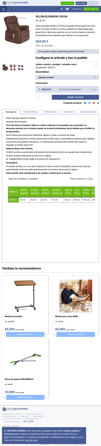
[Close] (83, 430)
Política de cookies (32, 419)
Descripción (11, 112)
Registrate (93, 3)
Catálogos (68, 112)
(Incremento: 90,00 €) (56, 66)
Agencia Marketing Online (63, 444)
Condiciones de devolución (11, 414)
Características (30, 112)
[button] (94, 89)
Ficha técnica (51, 112)
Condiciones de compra (12, 419)
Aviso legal (24, 416)
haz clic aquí (31, 440)
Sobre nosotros (38, 416)
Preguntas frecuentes (11, 422)
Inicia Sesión (81, 3)
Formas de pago (87, 112)
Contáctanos (77, 9)
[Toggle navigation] (3, 9)
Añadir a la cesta (25, 334)
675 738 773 (67, 3)
